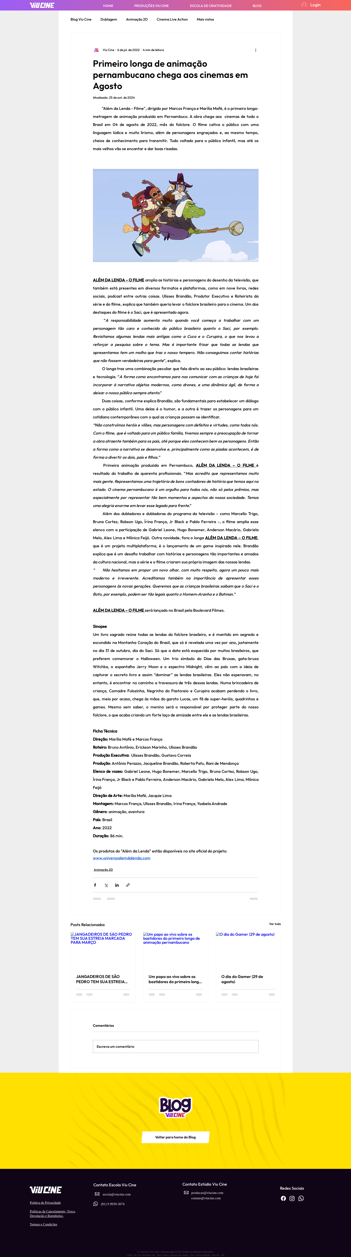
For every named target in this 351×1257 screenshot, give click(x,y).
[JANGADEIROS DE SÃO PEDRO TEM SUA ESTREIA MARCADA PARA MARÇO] (103, 950)
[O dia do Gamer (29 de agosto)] (248, 950)
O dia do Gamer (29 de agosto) (242, 979)
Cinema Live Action (172, 19)
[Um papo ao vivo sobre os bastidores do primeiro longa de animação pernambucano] (175, 950)
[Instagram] (292, 1198)
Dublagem (109, 19)
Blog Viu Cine (81, 19)
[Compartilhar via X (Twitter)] (106, 885)
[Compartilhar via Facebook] (95, 885)
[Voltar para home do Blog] (175, 1137)
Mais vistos (205, 19)
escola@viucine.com (117, 1194)
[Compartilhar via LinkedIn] (117, 885)
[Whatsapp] (301, 1198)
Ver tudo (275, 924)
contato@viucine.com (206, 1198)
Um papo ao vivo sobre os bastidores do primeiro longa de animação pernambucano (175, 979)
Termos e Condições (43, 1224)
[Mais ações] (256, 50)
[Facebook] (283, 1198)
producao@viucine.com (207, 1193)
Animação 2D (137, 19)
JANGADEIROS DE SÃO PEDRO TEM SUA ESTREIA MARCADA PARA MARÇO (100, 979)
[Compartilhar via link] (128, 885)
